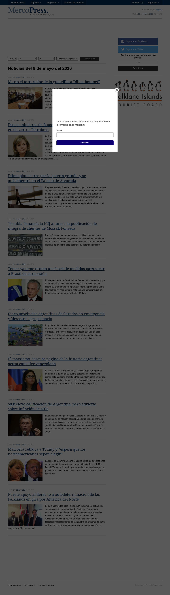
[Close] (117, 90)
